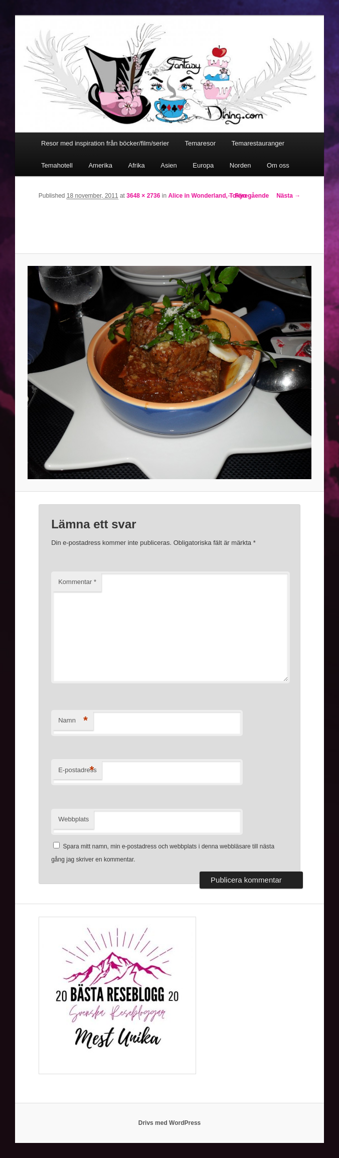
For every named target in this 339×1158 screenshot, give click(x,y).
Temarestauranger (257, 143)
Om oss (278, 165)
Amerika (100, 165)
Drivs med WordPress (169, 1122)
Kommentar (77, 582)
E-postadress (77, 770)
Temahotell (57, 165)
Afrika (136, 165)
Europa (203, 165)
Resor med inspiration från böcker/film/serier (105, 143)
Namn (73, 720)
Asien (168, 165)
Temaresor (200, 143)
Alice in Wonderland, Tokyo (207, 195)
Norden (240, 165)
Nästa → (288, 195)
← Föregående (248, 195)
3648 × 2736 (143, 195)
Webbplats (73, 819)
